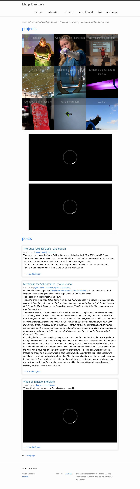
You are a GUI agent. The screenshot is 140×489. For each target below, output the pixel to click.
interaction (52, 252)
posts (80, 12)
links (100, 12)
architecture (65, 288)
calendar (69, 12)
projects (38, 12)
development (112, 12)
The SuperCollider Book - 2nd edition (44, 248)
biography (89, 12)
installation (49, 288)
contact (25, 477)
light (36, 288)
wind (42, 385)
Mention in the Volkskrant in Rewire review (47, 284)
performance (50, 385)
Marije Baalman (33, 4)
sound (37, 252)
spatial (44, 252)
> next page (29, 455)
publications (53, 12)
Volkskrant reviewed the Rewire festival (68, 291)
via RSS (68, 474)
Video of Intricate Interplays (39, 381)
